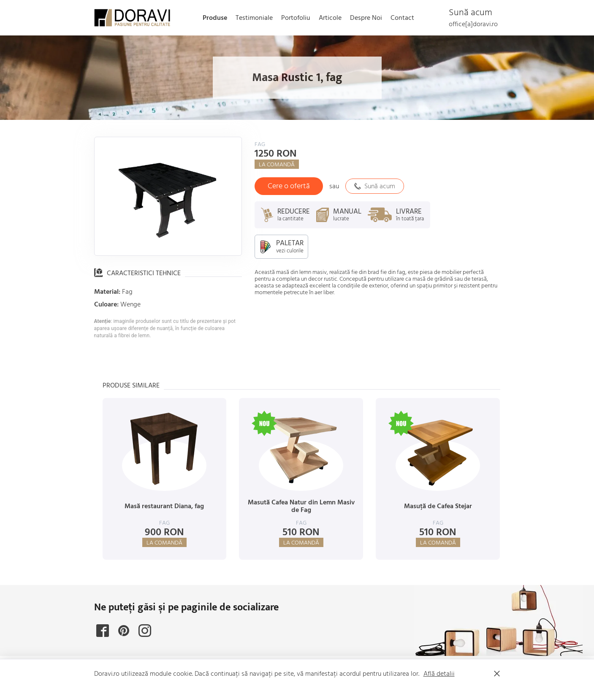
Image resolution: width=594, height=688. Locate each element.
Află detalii (439, 673)
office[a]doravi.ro (473, 24)
